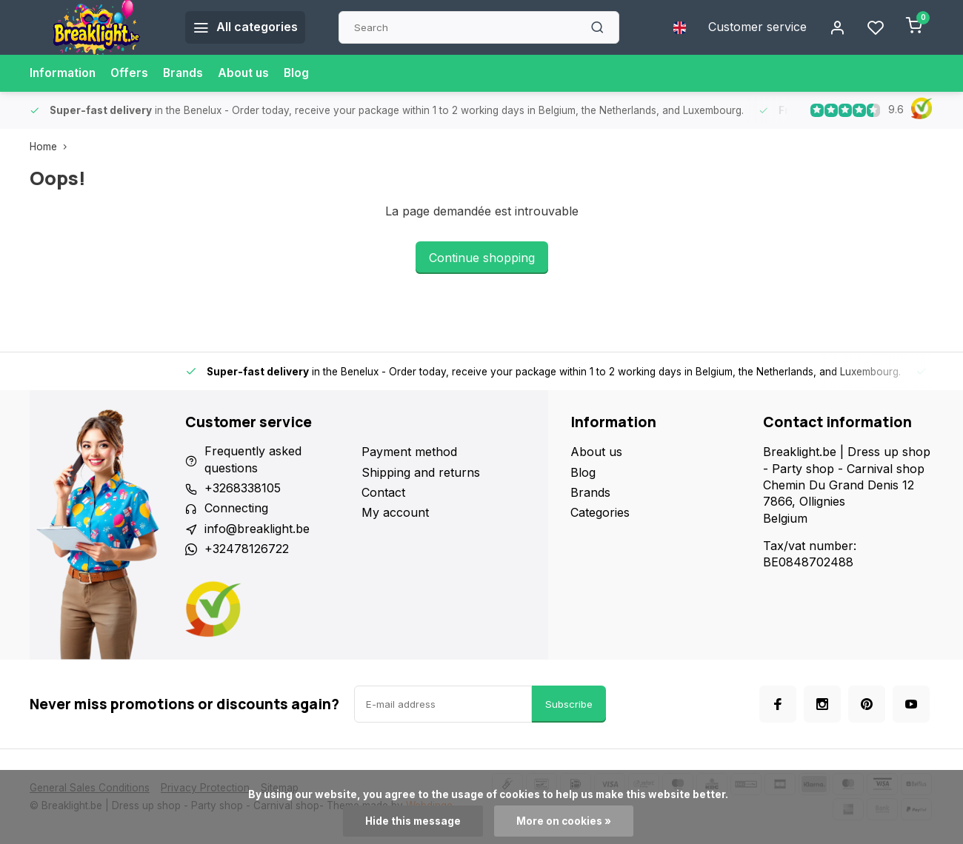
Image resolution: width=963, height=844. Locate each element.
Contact (383, 492)
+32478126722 (246, 549)
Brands (187, 73)
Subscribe (569, 704)
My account (395, 512)
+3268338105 (242, 488)
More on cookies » (563, 821)
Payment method (409, 451)
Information (64, 73)
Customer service (757, 27)
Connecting (236, 508)
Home (51, 147)
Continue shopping (482, 257)
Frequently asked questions (252, 459)
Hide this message (413, 821)
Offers (132, 73)
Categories (600, 512)
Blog (303, 73)
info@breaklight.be (257, 529)
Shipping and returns (420, 472)
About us (249, 73)
